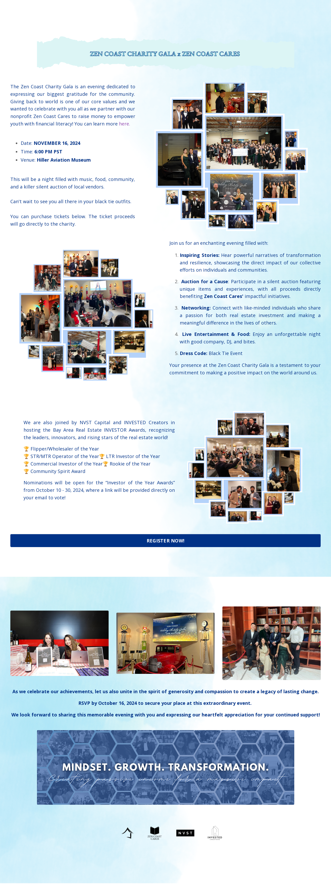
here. (124, 124)
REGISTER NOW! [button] (165, 541)
